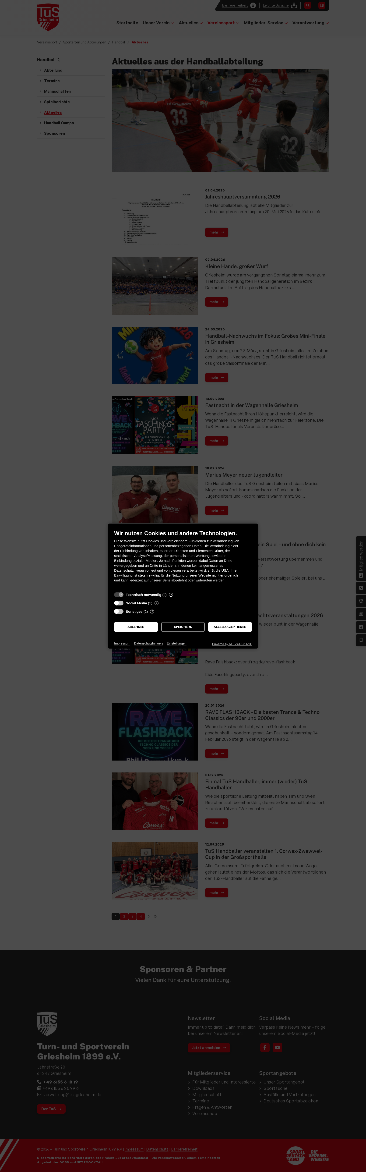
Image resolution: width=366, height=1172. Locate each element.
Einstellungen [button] (177, 643)
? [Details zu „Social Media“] (156, 603)
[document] (183, 560)
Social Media (136, 603)
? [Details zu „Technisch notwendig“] (171, 594)
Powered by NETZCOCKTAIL (232, 644)
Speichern (183, 627)
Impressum (122, 643)
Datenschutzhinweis (148, 643)
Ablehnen (135, 627)
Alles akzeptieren (230, 627)
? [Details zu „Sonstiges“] (152, 611)
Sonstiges (134, 611)
